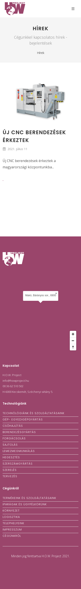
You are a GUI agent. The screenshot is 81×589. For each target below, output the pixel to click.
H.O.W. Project (12, 375)
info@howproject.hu (16, 381)
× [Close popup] (56, 293)
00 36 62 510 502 (13, 386)
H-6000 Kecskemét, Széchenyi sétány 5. (28, 392)
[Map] (40, 312)
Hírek (40, 53)
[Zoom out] (73, 340)
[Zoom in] (73, 334)
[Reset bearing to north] (73, 347)
